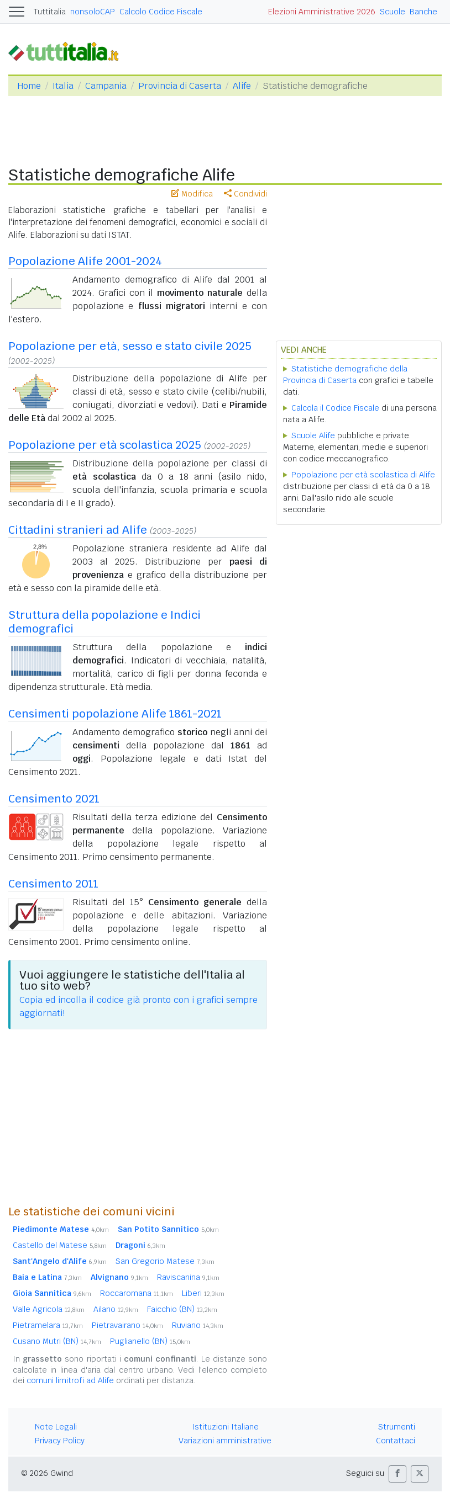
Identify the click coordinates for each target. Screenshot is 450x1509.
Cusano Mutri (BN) (57, 1341)
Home (29, 86)
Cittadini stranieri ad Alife (77, 530)
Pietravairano (127, 1325)
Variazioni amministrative (225, 1441)
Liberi (203, 1293)
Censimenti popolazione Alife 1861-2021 (115, 713)
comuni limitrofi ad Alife (70, 1380)
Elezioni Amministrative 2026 (321, 12)
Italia (63, 86)
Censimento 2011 (53, 883)
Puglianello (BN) (150, 1341)
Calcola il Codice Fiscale (335, 408)
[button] (397, 1474)
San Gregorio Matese (165, 1261)
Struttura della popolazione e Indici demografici (104, 622)
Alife (242, 86)
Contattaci (395, 1441)
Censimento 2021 (54, 798)
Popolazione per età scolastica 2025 (104, 445)
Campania (106, 86)
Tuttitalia (50, 12)
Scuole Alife (313, 435)
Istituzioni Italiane (225, 1427)
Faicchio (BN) (182, 1309)
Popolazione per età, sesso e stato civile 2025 (130, 346)
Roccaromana (136, 1293)
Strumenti (396, 1427)
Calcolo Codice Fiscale (160, 12)
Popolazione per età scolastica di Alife (363, 475)
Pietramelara (48, 1325)
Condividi (245, 194)
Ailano (115, 1309)
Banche (423, 12)
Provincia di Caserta (179, 86)
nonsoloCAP (92, 12)
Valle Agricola (49, 1309)
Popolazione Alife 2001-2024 (85, 261)
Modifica (192, 194)
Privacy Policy (60, 1441)
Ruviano (197, 1325)
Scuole (392, 12)
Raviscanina (188, 1277)
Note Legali (56, 1427)
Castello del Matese (60, 1245)
